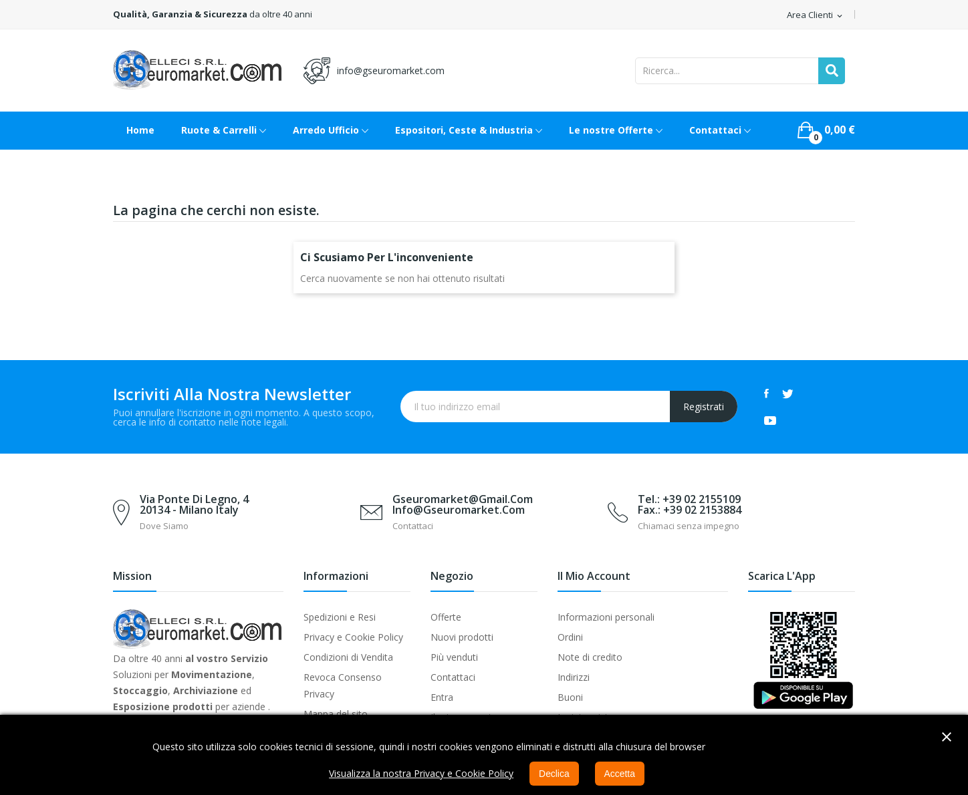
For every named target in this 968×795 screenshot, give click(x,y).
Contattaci (453, 677)
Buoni (570, 697)
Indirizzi (574, 677)
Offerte (446, 617)
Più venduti (454, 657)
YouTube (770, 420)
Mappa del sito (336, 713)
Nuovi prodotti (462, 637)
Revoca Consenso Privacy (343, 685)
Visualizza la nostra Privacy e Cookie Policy (421, 773)
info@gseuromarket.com (391, 70)
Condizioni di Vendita (348, 657)
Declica (554, 773)
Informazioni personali (606, 617)
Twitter (788, 393)
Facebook (766, 393)
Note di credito (590, 657)
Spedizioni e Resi (340, 617)
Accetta (620, 773)
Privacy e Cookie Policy (353, 637)
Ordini (570, 637)
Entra (442, 697)
